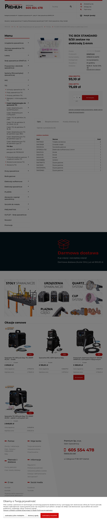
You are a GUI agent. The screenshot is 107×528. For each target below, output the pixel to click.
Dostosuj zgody (33, 515)
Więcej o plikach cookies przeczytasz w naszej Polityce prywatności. (28, 510)
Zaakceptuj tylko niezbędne (14, 515)
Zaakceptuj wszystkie (49, 515)
